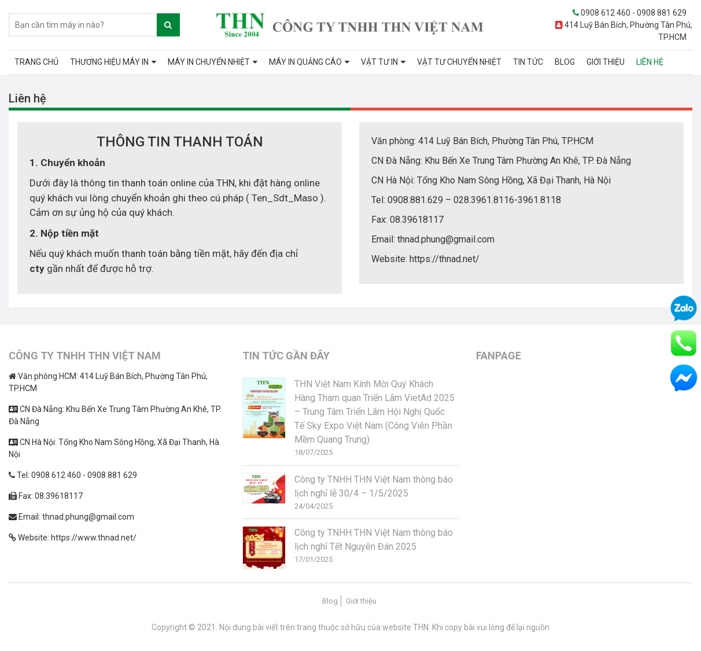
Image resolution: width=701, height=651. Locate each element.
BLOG (565, 62)
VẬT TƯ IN (379, 62)
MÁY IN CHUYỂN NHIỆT (209, 62)
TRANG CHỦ (36, 62)
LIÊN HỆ (649, 62)
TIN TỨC (528, 62)
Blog (330, 601)
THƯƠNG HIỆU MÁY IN (109, 62)
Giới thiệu (361, 601)
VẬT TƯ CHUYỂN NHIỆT (459, 62)
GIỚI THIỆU (605, 62)
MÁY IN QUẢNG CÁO (305, 62)
